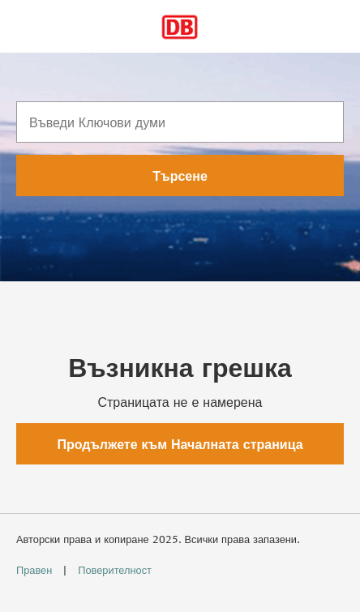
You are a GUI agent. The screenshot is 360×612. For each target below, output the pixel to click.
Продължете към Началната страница (179, 444)
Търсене (180, 176)
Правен (35, 569)
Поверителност (115, 569)
